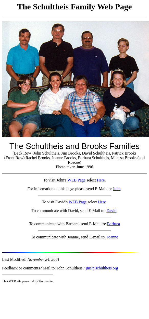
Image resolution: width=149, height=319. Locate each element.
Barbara (113, 224)
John (116, 189)
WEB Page (77, 180)
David (111, 210)
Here (101, 180)
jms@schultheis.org (102, 268)
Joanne (112, 237)
